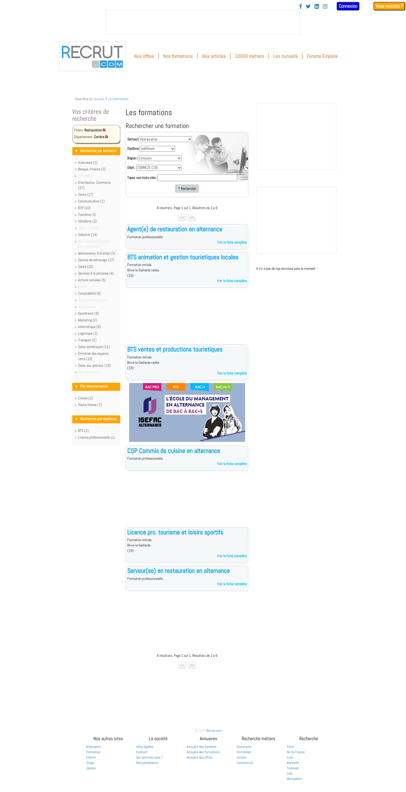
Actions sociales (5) (92, 280)
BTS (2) (83, 430)
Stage (90, 762)
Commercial (245, 762)
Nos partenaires (147, 762)
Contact (141, 752)
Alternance (93, 746)
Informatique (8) (89, 326)
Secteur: (133, 139)
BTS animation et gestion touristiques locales (182, 257)
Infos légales (144, 746)
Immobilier (244, 752)
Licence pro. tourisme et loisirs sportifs (175, 532)
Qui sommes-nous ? (149, 757)
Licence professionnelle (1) (96, 437)
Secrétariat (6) (88, 313)
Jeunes (91, 768)
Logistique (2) (88, 333)
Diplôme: (133, 148)
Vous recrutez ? (389, 6)
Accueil (99, 98)
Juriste (241, 757)
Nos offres (144, 56)
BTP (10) (84, 207)
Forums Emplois (322, 56)
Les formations (118, 98)
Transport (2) (87, 340)
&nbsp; (203, 22)
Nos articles (214, 56)
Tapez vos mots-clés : (142, 177)
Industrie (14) (87, 234)
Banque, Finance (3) (92, 169)
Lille (289, 773)
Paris (290, 746)
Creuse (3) (85, 398)
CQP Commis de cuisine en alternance (173, 451)
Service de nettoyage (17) (96, 260)
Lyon (290, 757)
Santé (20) (85, 266)
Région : (132, 158)
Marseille (293, 762)
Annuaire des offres (199, 757)
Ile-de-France (296, 752)
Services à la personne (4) (96, 273)
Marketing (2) (87, 320)
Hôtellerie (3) (87, 221)
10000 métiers (249, 56)
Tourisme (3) (87, 214)
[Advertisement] (187, 320)
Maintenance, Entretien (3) (96, 253)
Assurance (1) (88, 162)
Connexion (348, 6)
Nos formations (178, 56)
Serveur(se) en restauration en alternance (178, 571)
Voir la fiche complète (232, 242)
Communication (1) (91, 201)
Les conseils (285, 56)
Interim (91, 757)
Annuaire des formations (203, 752)
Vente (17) (85, 194)
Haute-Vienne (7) (90, 404)
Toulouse (293, 768)
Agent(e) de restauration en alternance (174, 229)
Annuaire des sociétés (201, 746)
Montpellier (294, 778)
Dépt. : (131, 167)
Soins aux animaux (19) (94, 365)
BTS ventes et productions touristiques (174, 349)
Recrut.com (214, 730)
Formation (93, 752)
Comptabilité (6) (89, 293)
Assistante (244, 746)
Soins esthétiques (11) (94, 346)
